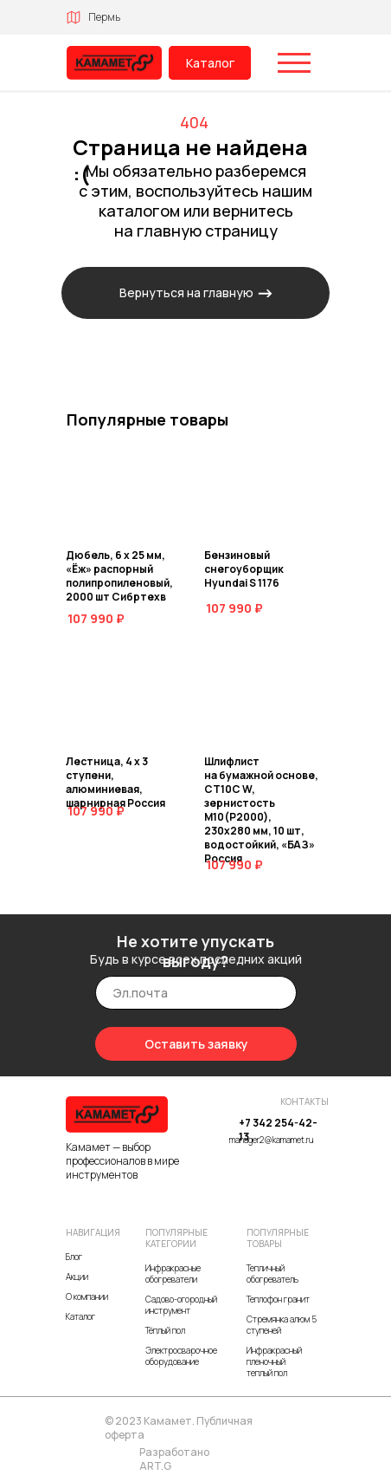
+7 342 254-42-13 (278, 1129)
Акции (77, 1276)
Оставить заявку (196, 1044)
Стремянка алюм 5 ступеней (282, 1324)
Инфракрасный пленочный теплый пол (274, 1361)
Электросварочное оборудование (181, 1356)
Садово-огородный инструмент (181, 1304)
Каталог (210, 63)
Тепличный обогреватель (272, 1273)
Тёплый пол (165, 1330)
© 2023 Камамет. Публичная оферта (179, 1427)
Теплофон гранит (278, 1299)
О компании (87, 1296)
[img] (114, 63)
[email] (196, 993)
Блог (74, 1257)
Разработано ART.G (174, 1459)
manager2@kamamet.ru (271, 1140)
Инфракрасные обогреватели (173, 1273)
